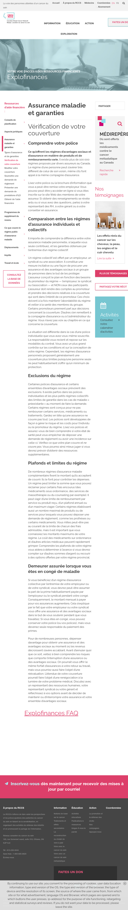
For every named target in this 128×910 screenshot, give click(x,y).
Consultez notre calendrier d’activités (106, 325)
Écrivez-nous (8, 858)
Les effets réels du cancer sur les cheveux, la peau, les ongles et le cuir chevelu (109, 244)
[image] (102, 121)
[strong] (52, 23)
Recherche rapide (106, 172)
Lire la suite (104, 258)
